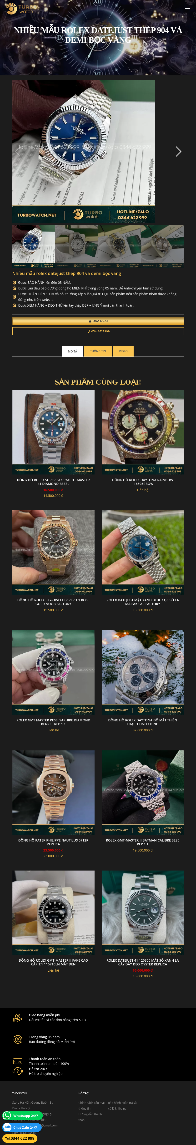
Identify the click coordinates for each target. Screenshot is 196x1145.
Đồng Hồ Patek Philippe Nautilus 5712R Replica (53, 843)
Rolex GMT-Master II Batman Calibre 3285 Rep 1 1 (142, 843)
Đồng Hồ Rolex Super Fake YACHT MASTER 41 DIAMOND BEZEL (53, 483)
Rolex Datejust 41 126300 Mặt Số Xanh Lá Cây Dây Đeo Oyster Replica (142, 963)
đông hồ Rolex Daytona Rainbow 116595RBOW (142, 483)
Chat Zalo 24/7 (25, 1127)
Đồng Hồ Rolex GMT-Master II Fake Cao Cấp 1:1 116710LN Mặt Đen (53, 963)
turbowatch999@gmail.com (39, 1101)
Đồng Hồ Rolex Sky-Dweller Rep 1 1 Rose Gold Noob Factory (53, 603)
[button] (178, 152)
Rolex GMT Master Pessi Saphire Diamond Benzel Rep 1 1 (53, 723)
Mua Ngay (98, 321)
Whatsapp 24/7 (25, 1115)
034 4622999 (99, 332)
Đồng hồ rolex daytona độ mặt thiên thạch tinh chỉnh (142, 723)
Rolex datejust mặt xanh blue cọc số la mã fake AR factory (142, 603)
